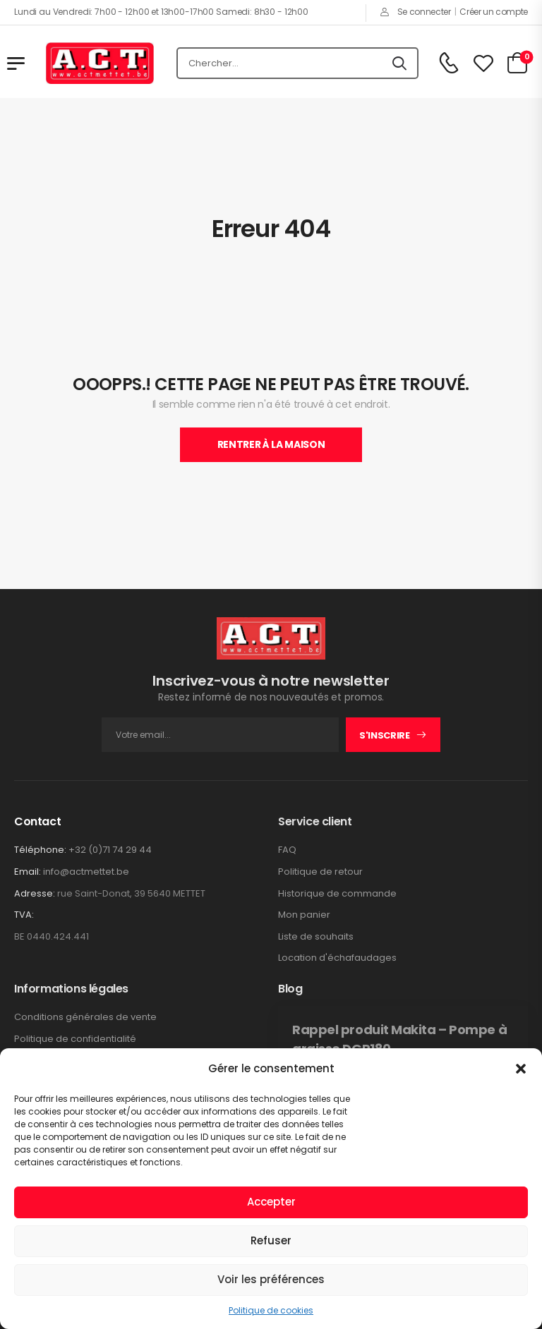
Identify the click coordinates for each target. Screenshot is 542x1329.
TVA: (24, 915)
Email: (27, 871)
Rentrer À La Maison (271, 444)
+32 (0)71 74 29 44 (110, 849)
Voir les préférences (271, 1279)
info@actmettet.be (86, 871)
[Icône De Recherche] (399, 63)
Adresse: (34, 893)
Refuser (271, 1240)
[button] (521, 1069)
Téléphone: (40, 849)
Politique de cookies (271, 1310)
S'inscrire (384, 735)
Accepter (271, 1201)
